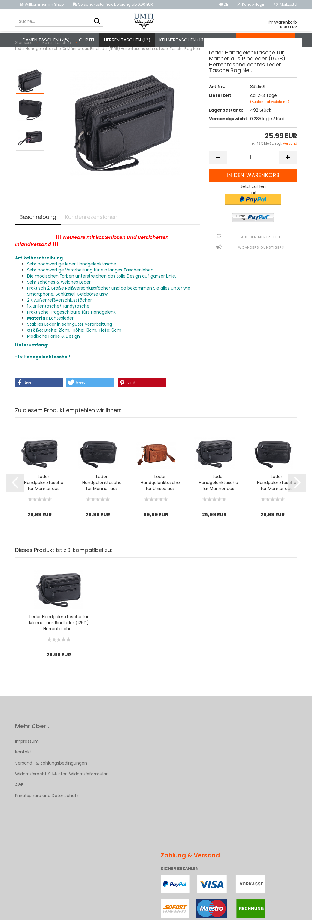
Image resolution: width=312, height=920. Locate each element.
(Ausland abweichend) (269, 113)
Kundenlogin (251, 4)
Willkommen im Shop (42, 4)
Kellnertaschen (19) (182, 40)
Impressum (27, 753)
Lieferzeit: (220, 107)
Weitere (223, 40)
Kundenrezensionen (91, 228)
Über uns (280, 40)
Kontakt (251, 40)
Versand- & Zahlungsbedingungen (51, 775)
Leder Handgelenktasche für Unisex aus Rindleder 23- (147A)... (160, 494)
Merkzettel (285, 4)
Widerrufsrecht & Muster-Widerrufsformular (61, 786)
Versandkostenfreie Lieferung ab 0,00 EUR (113, 4)
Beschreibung (38, 228)
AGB (19, 796)
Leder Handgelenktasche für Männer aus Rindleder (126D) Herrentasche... (43, 494)
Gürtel (87, 40)
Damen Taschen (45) (46, 40)
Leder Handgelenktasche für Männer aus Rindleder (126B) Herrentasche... (102, 494)
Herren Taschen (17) (127, 40)
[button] (39, 394)
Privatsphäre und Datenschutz (47, 807)
